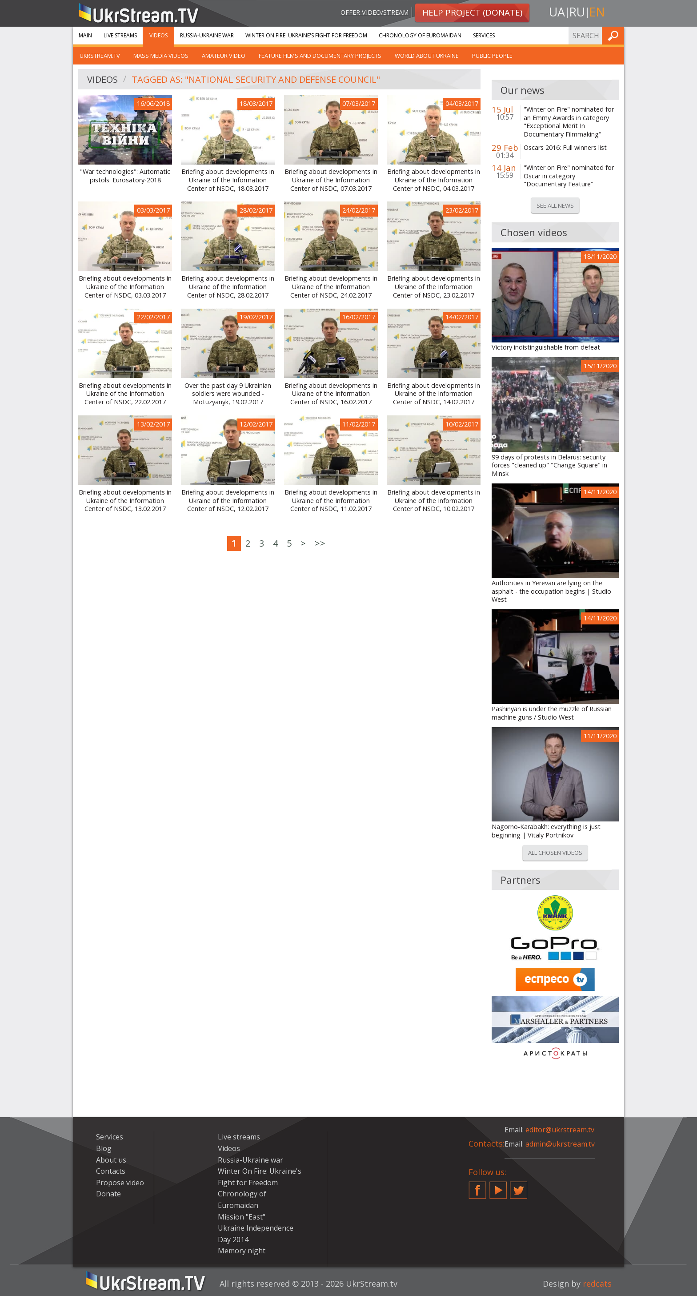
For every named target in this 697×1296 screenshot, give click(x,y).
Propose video (120, 1182)
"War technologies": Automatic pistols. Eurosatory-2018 (125, 176)
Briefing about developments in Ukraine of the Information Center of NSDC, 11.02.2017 (330, 500)
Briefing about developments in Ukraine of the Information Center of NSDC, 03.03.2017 (125, 286)
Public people (492, 56)
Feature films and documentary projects (320, 56)
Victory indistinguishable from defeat (546, 347)
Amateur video (223, 56)
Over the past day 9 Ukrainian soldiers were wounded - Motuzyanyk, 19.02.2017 (227, 394)
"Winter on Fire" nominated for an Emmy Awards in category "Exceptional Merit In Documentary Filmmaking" (569, 121)
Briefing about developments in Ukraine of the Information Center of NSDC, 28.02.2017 (227, 286)
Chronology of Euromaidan (420, 35)
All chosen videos (555, 853)
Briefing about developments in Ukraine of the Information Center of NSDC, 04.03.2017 (433, 180)
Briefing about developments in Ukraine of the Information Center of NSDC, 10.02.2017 (433, 500)
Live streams (120, 35)
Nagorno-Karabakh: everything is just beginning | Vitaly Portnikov (546, 831)
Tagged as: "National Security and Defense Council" (256, 79)
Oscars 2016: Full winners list (565, 148)
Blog (104, 1148)
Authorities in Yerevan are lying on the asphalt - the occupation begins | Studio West (551, 591)
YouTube (498, 1186)
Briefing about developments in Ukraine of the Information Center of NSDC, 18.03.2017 (227, 180)
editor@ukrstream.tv (559, 1130)
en (597, 12)
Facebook (477, 1186)
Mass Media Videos (160, 56)
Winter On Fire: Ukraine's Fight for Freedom (306, 35)
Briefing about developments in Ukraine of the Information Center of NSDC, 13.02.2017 (125, 500)
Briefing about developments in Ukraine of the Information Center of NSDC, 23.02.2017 (433, 286)
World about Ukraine (427, 56)
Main (85, 35)
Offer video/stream (374, 12)
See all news (555, 205)
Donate (108, 1194)
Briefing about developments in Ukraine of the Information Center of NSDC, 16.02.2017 (330, 394)
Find (614, 35)
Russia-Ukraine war (207, 35)
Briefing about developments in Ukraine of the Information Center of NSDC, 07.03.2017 (330, 180)
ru (577, 12)
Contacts (110, 1171)
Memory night (241, 1251)
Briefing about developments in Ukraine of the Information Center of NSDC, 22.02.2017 (125, 394)
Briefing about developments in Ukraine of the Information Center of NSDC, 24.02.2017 (330, 286)
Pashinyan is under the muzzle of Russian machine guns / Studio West (552, 713)
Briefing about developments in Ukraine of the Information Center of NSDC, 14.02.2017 (433, 394)
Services (484, 35)
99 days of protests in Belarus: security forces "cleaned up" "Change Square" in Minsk (549, 465)
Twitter (519, 1186)
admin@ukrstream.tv (560, 1144)
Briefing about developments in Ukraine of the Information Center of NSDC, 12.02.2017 (227, 500)
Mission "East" (241, 1217)
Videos (158, 35)
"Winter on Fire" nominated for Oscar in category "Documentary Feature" (569, 176)
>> (320, 543)
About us (111, 1160)
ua (557, 12)
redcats (597, 1283)
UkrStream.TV (100, 56)
